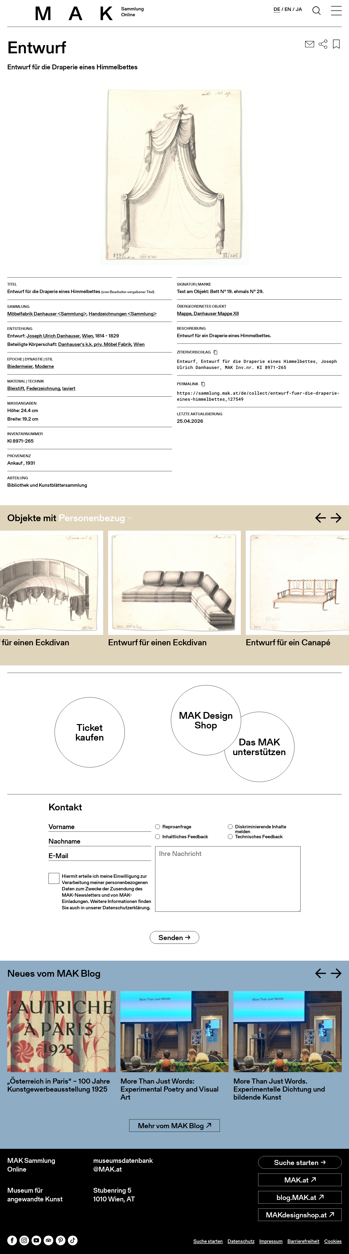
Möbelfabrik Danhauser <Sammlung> (47, 314)
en (288, 9)
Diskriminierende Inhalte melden (260, 829)
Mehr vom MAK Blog (174, 1125)
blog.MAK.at (300, 1197)
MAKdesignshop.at (300, 1215)
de (277, 9)
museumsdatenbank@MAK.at (123, 1165)
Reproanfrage (176, 826)
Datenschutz (241, 1241)
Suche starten (300, 1162)
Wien (87, 336)
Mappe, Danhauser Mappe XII (208, 314)
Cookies (333, 1241)
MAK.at (300, 1180)
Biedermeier (20, 366)
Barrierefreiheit (303, 1241)
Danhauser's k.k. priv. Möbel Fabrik (94, 344)
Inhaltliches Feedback (185, 836)
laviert (68, 388)
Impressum (271, 1241)
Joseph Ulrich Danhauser (53, 336)
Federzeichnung (43, 388)
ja (299, 9)
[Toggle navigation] (336, 11)
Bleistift (15, 388)
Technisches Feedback (259, 836)
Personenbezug (92, 518)
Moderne (44, 366)
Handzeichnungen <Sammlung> (123, 314)
